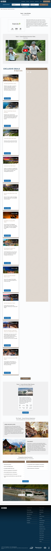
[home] (3, 1)
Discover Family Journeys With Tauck (10, 358)
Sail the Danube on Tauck (9, 303)
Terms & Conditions (30, 512)
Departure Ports (42, 526)
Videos (41, 1)
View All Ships (25, 412)
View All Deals (25, 378)
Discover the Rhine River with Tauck (10, 194)
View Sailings (7, 98)
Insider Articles (41, 516)
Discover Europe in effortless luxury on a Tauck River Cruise (10, 331)
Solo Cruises (41, 539)
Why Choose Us (29, 514)
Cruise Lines (32, 1)
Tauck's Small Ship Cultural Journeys (10, 111)
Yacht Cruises (41, 537)
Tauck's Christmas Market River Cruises (9, 276)
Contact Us (28, 516)
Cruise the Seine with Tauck (10, 138)
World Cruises (41, 535)
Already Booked (42, 520)
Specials (27, 1)
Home (2, 9)
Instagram (28, 522)
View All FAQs (25, 481)
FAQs (40, 514)
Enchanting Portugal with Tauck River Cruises (9, 249)
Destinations (23, 1)
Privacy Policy (29, 510)
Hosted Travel (41, 522)
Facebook (28, 520)
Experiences (37, 1)
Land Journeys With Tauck (9, 165)
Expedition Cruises (42, 528)
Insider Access (29, 518)
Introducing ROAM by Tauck (10, 83)
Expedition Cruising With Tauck (9, 221)
